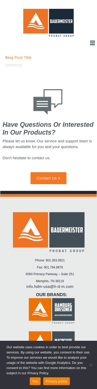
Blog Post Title (18, 57)
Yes (35, 381)
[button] (92, 42)
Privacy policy (56, 381)
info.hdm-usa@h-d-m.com (49, 286)
